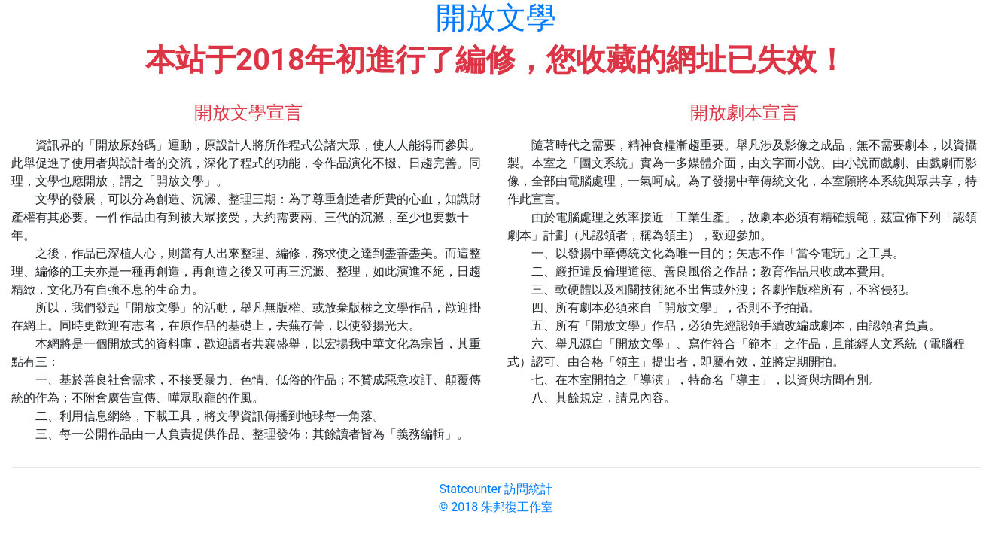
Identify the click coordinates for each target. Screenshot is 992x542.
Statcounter (471, 489)
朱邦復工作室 (517, 507)
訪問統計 (528, 489)
